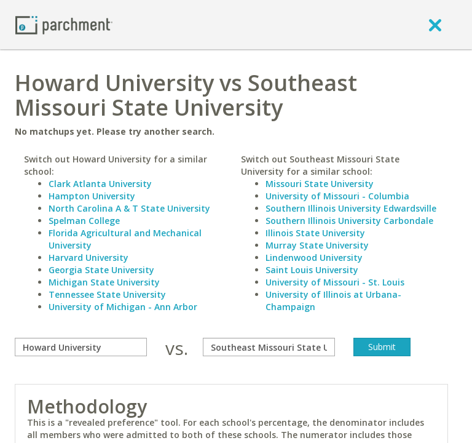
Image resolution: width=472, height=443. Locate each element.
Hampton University (92, 196)
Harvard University (88, 257)
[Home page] (63, 24)
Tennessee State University (107, 294)
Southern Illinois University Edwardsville (351, 208)
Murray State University (317, 245)
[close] (435, 24)
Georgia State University (101, 270)
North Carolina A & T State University (129, 208)
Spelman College (84, 220)
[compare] (81, 347)
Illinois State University (315, 233)
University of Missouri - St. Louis (335, 282)
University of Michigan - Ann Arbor (123, 307)
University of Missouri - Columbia (337, 196)
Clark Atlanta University (100, 184)
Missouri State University (320, 184)
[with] (269, 347)
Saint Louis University (312, 270)
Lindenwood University (314, 257)
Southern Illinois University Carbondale (349, 220)
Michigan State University (104, 282)
